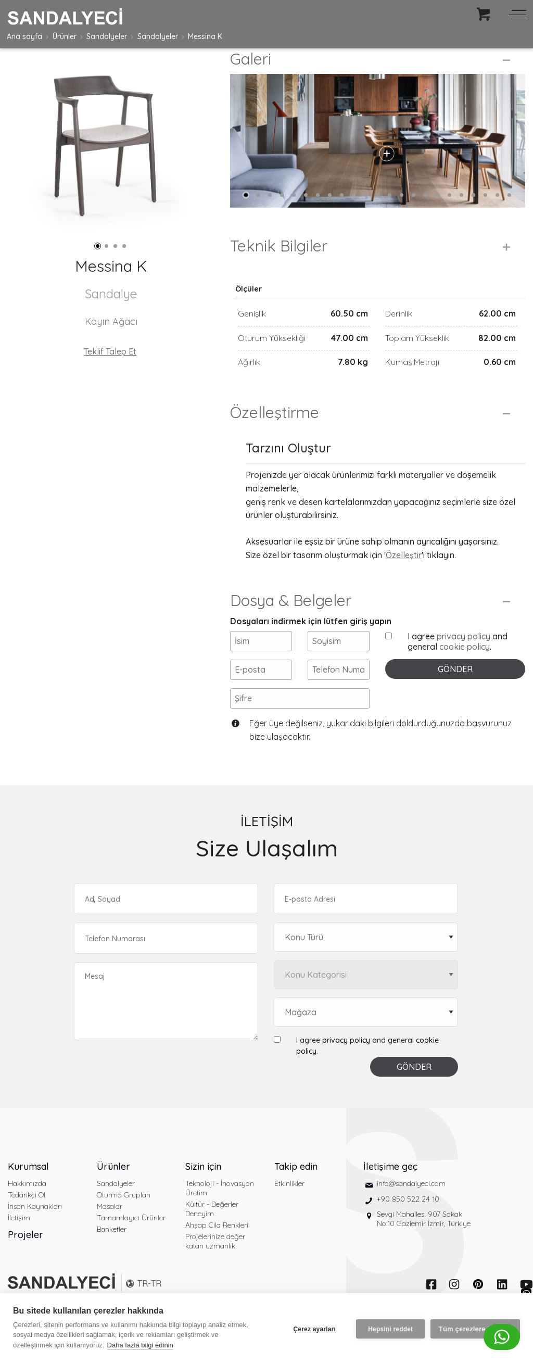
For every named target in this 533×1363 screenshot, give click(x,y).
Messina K (205, 36)
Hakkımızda (27, 1201)
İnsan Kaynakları (35, 1224)
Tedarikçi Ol (26, 1212)
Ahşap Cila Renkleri (216, 1242)
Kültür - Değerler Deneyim (211, 1226)
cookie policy (464, 664)
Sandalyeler (106, 36)
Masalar (109, 1224)
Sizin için (203, 1184)
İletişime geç (390, 1184)
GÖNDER (455, 687)
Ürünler (65, 36)
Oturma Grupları (123, 1212)
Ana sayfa (24, 36)
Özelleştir (404, 572)
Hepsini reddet (388, 1328)
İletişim (19, 1235)
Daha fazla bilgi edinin (140, 1345)
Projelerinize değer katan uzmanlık (215, 1259)
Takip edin (296, 1184)
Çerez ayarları (312, 1328)
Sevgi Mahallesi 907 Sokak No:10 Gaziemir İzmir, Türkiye (424, 1236)
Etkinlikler (289, 1201)
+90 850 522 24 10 (408, 1216)
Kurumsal (28, 1184)
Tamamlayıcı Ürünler (131, 1235)
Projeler (25, 1252)
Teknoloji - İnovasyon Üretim (219, 1205)
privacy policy (463, 654)
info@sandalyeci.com (411, 1201)
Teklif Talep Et (110, 351)
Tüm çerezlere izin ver (475, 1328)
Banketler (111, 1247)
